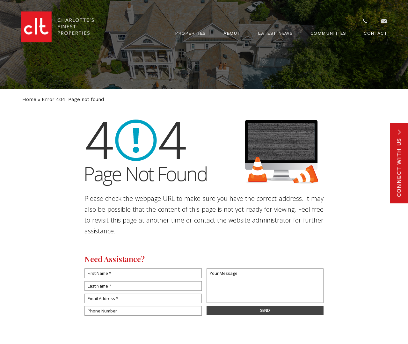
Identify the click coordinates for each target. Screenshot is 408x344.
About (231, 33)
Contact (375, 33)
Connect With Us (399, 163)
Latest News (275, 33)
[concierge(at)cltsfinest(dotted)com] (384, 21)
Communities (328, 33)
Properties (190, 33)
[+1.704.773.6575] (365, 21)
